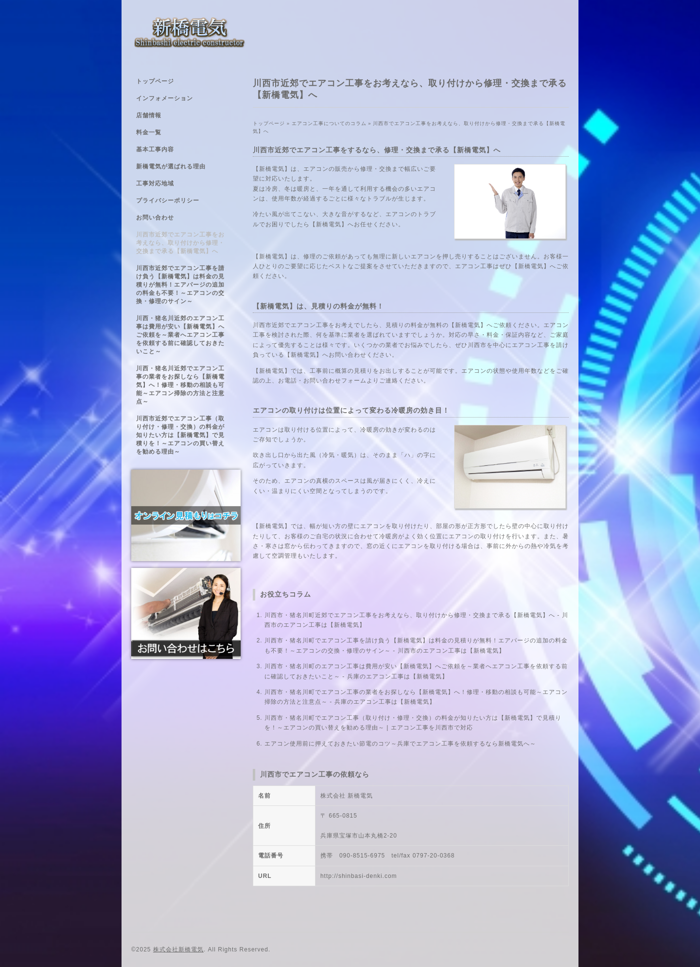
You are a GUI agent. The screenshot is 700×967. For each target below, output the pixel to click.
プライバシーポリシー (167, 200)
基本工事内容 (155, 149)
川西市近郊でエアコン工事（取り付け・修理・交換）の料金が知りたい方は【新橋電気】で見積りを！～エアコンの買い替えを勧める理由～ (180, 435)
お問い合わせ (155, 217)
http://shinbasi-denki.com (358, 876)
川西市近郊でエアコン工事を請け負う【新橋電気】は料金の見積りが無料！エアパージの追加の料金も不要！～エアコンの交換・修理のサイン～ (180, 285)
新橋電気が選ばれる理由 (171, 166)
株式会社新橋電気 (178, 949)
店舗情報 (148, 115)
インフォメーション (164, 98)
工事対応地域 (155, 183)
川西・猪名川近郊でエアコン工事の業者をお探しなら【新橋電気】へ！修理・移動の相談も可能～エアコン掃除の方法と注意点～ (180, 385)
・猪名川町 (299, 640)
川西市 (273, 640)
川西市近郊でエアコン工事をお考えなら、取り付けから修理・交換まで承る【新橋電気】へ (180, 243)
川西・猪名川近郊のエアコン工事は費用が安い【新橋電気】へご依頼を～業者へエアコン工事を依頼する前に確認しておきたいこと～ (180, 335)
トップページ (155, 81)
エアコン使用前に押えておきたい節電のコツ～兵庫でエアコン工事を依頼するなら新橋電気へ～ (400, 743)
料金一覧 (148, 132)
